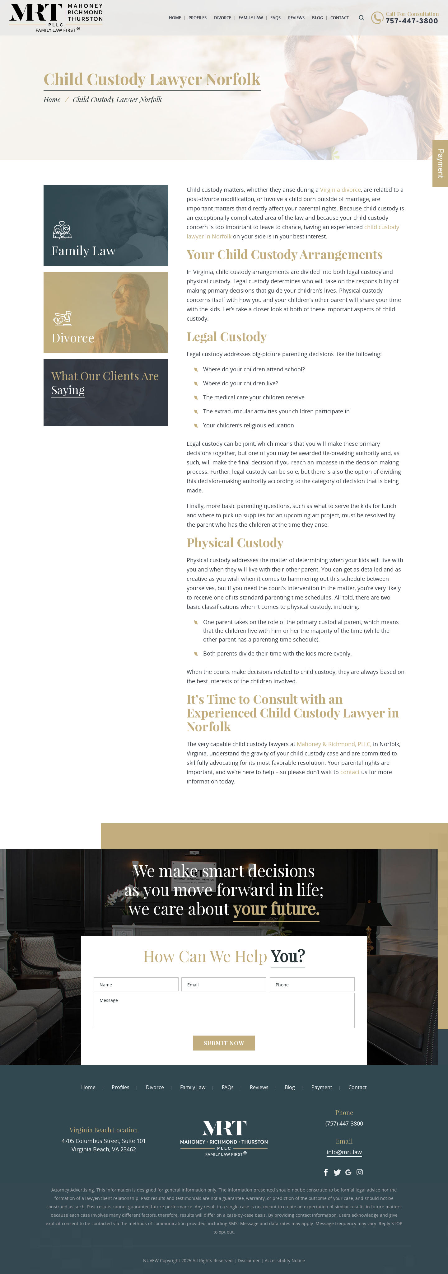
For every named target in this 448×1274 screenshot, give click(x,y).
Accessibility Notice (285, 1260)
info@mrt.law (344, 1152)
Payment (321, 1087)
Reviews (296, 18)
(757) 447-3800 (344, 1123)
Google (348, 1171)
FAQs (275, 18)
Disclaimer (249, 1260)
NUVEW (151, 1260)
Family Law (251, 18)
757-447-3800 (412, 21)
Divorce (222, 18)
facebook (326, 1171)
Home (175, 18)
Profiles (198, 18)
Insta (360, 1171)
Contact (339, 18)
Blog (317, 18)
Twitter (337, 1171)
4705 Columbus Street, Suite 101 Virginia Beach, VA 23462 (104, 1145)
